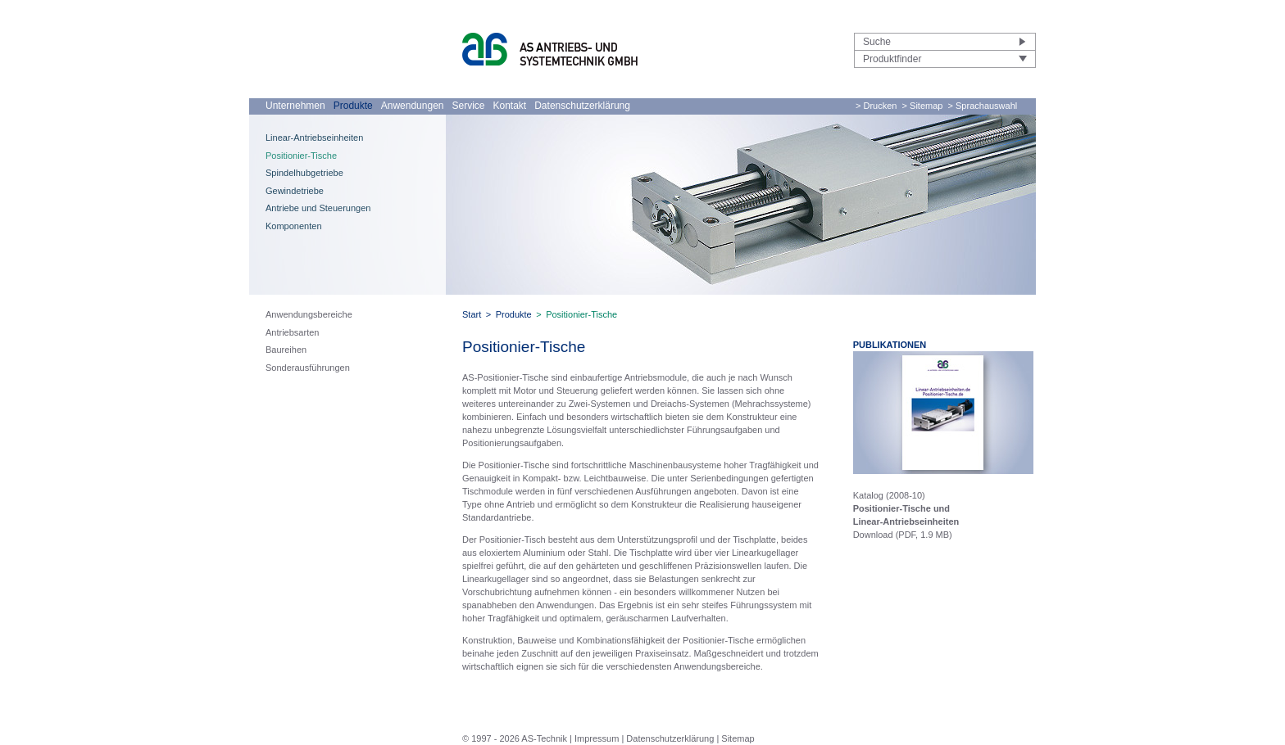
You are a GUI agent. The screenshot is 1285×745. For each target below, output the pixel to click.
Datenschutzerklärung (582, 105)
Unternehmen (295, 105)
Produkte (353, 105)
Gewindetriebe (295, 191)
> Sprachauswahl (983, 106)
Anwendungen (412, 105)
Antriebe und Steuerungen (318, 208)
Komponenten (294, 226)
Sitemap (737, 738)
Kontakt (510, 105)
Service (468, 105)
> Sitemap (922, 106)
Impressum (596, 738)
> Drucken (876, 106)
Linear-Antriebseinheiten (314, 137)
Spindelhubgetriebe (304, 173)
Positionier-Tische (301, 155)
